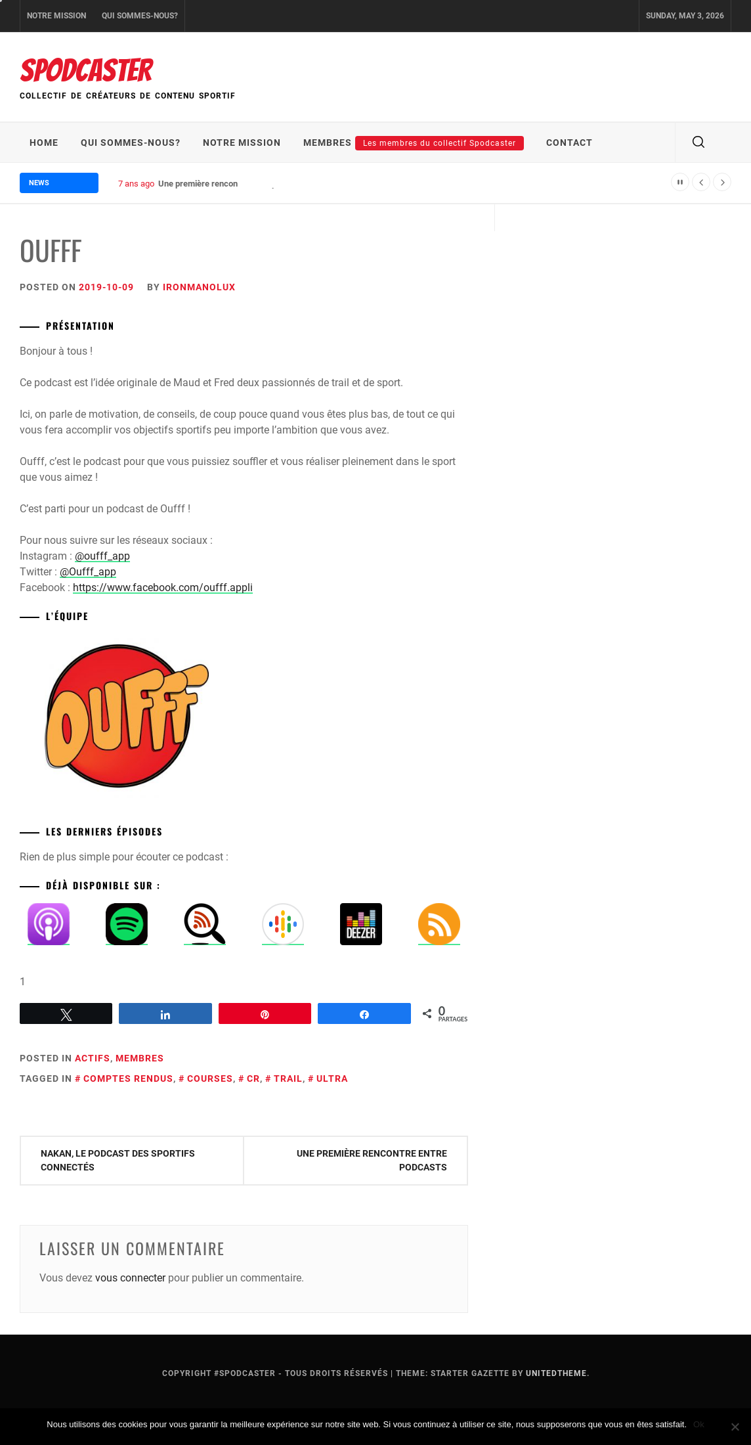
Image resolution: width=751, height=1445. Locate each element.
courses (210, 1078)
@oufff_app (102, 556)
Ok (698, 1424)
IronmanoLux (199, 287)
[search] (698, 142)
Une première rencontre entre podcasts (372, 1160)
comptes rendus (128, 1078)
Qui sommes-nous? (140, 15)
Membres (413, 143)
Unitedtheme (556, 1373)
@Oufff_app (88, 572)
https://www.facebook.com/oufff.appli (163, 587)
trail (288, 1078)
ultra (332, 1078)
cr (253, 1078)
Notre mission (56, 15)
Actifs (92, 1058)
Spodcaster (85, 70)
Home (44, 142)
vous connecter (130, 1278)
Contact (569, 142)
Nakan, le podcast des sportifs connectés (118, 1160)
